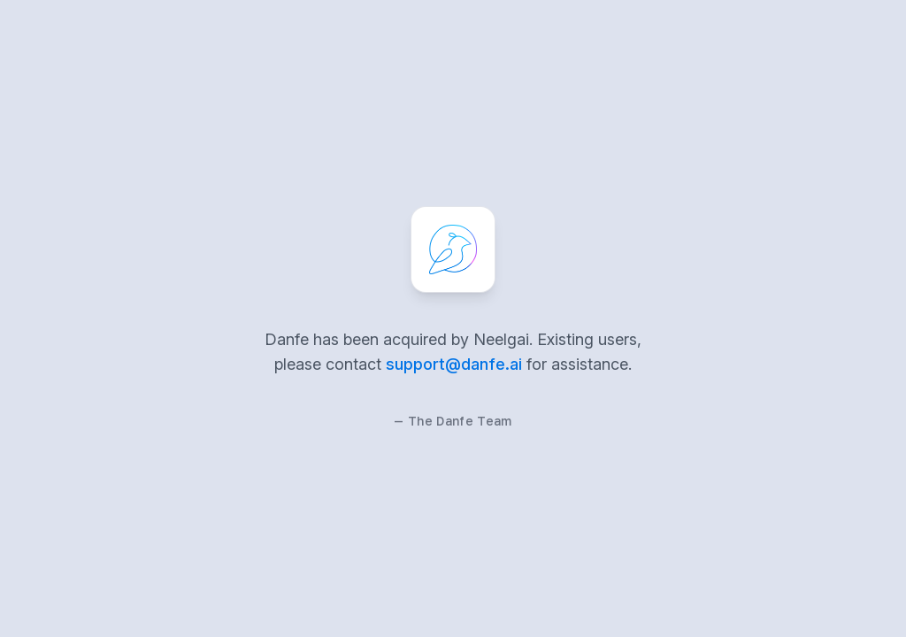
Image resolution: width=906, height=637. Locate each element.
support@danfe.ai (454, 364)
